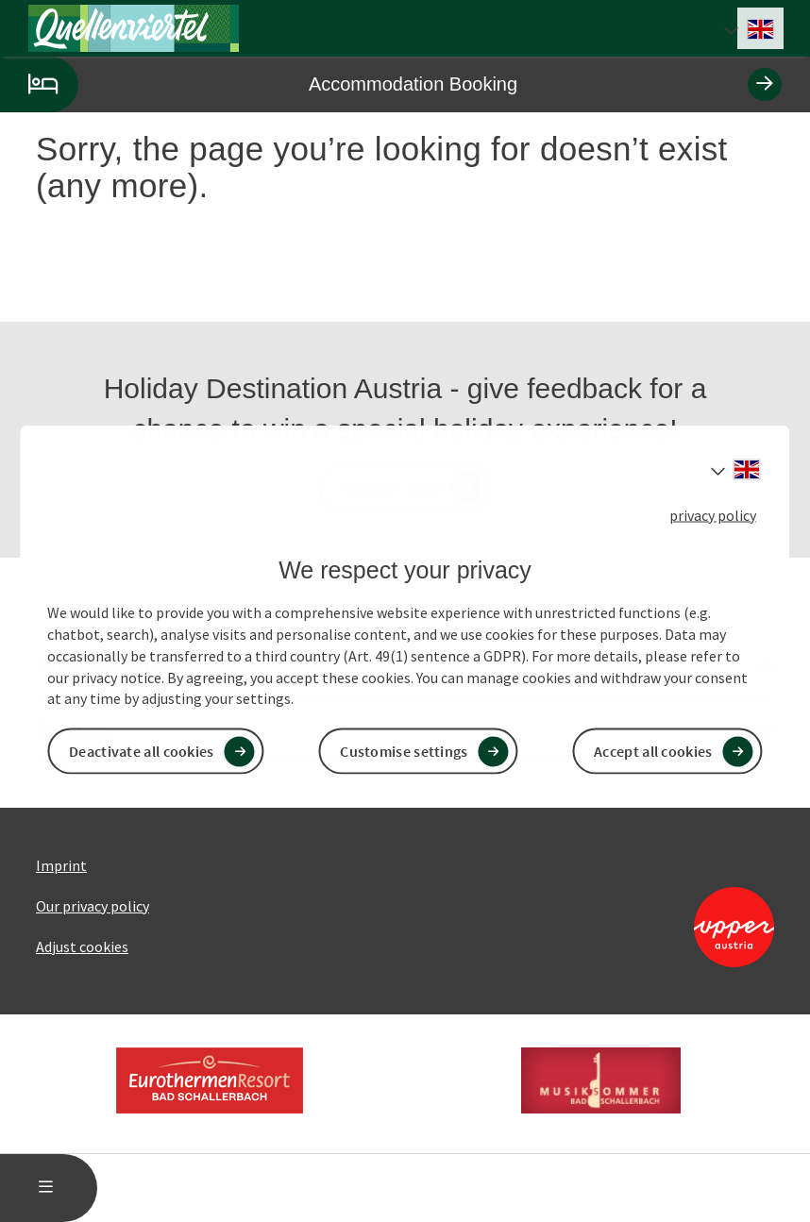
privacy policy (712, 514)
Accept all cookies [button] (653, 751)
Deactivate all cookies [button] (141, 751)
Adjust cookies (82, 946)
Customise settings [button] (403, 751)
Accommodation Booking (391, 84)
